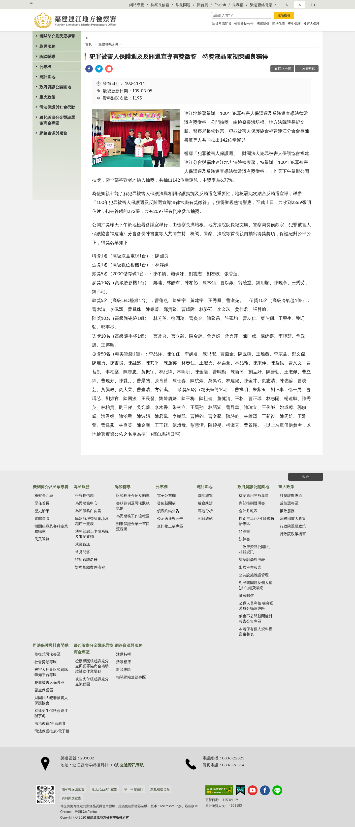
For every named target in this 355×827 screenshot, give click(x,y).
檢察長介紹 (43, 495)
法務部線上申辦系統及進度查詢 (92, 534)
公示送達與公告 (170, 518)
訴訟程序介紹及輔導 (133, 495)
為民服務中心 (86, 503)
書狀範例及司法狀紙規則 (133, 505)
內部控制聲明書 (252, 503)
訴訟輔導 (47, 56)
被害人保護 (311, 23)
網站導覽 (136, 4)
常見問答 (82, 552)
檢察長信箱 (160, 4)
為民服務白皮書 (88, 510)
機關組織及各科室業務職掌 (51, 528)
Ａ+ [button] (313, 4)
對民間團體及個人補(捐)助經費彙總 (255, 585)
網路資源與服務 (53, 133)
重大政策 (47, 97)
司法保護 (278, 23)
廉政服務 (287, 510)
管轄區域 (41, 518)
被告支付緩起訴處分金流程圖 (92, 681)
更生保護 (294, 23)
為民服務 (47, 46)
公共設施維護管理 (254, 575)
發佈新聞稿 (166, 503)
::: (31, 2)
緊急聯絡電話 (261, 4)
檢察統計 (205, 503)
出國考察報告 (250, 567)
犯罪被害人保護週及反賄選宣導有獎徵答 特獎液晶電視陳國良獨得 (178, 56)
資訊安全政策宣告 (104, 789)
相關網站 (205, 518)
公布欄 (45, 66)
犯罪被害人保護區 (49, 682)
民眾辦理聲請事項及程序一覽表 (92, 521)
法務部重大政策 (293, 518)
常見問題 (183, 4)
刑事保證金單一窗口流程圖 (133, 526)
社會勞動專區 (45, 661)
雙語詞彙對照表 (252, 559)
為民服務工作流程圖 (133, 516)
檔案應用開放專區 (254, 495)
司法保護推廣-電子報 (51, 731)
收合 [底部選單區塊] (305, 476)
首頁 (88, 44)
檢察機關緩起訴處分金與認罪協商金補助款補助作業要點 (92, 665)
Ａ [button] (300, 4)
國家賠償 (263, 23)
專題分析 (205, 510)
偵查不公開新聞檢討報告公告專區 (255, 618)
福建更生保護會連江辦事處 (51, 713)
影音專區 (123, 669)
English (220, 4)
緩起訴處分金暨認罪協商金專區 (57, 120)
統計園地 (47, 76)
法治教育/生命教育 (50, 723)
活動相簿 (123, 661)
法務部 (238, 4)
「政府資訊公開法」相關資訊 (255, 549)
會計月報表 (248, 510)
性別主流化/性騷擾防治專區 (256, 521)
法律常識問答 (221, 23)
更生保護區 (43, 690)
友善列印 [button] (308, 69)
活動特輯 (123, 654)
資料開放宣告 (71, 798)
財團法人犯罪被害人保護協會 (51, 700)
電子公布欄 (166, 495)
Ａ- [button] (287, 4)
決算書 (244, 539)
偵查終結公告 (244, 23)
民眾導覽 (41, 539)
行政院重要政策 (293, 526)
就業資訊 (82, 544)
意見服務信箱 (160, 789)
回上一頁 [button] (284, 69)
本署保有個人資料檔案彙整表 (255, 631)
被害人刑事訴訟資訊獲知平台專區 (51, 672)
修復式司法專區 (47, 654)
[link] (89, 69)
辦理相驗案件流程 (90, 567)
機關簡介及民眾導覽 (57, 36)
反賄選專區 (289, 503)
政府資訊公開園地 (55, 86)
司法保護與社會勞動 (57, 107)
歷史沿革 (41, 510)
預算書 (244, 531)
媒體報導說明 (108, 44)
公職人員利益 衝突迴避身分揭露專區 (256, 605)
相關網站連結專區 (131, 677)
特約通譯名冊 (86, 559)
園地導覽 (205, 495)
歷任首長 (41, 503)
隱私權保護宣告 (73, 789)
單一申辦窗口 (133, 789)
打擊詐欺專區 (291, 495)
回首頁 (202, 4)
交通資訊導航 (132, 764)
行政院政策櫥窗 (293, 533)
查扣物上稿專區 (170, 526)
